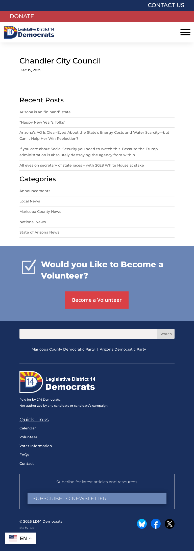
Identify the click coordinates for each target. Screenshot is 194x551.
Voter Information (35, 446)
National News (32, 222)
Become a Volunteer (97, 299)
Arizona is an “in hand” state (45, 112)
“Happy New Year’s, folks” (42, 122)
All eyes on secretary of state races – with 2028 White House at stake (81, 165)
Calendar (27, 428)
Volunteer (28, 437)
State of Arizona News (39, 232)
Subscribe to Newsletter (69, 498)
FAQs (24, 454)
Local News (29, 201)
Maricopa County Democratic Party (63, 349)
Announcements (34, 191)
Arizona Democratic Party (123, 349)
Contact (26, 463)
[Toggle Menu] (185, 32)
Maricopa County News (40, 211)
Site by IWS (26, 527)
